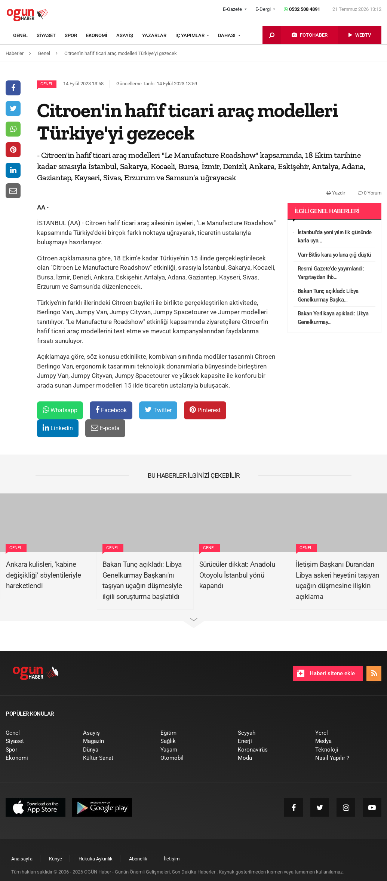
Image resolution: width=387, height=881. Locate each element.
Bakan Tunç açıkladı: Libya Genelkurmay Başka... (328, 295)
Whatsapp (60, 410)
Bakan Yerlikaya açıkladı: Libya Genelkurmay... (333, 317)
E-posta (105, 428)
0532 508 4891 (302, 9)
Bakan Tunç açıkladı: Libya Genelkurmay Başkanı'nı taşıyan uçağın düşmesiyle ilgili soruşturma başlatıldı (142, 580)
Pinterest (205, 410)
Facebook (111, 410)
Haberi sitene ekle (326, 673)
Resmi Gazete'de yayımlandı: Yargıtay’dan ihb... (331, 273)
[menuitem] (25, 35)
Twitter (158, 410)
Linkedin (58, 428)
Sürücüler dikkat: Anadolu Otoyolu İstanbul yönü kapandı (237, 575)
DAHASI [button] (227, 35)
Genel (46, 84)
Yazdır (335, 193)
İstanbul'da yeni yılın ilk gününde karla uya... (335, 236)
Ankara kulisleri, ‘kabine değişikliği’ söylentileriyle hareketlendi (43, 575)
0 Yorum (369, 193)
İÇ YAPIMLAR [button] (190, 35)
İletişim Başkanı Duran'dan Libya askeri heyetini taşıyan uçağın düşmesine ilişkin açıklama (338, 580)
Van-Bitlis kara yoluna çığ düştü (334, 254)
